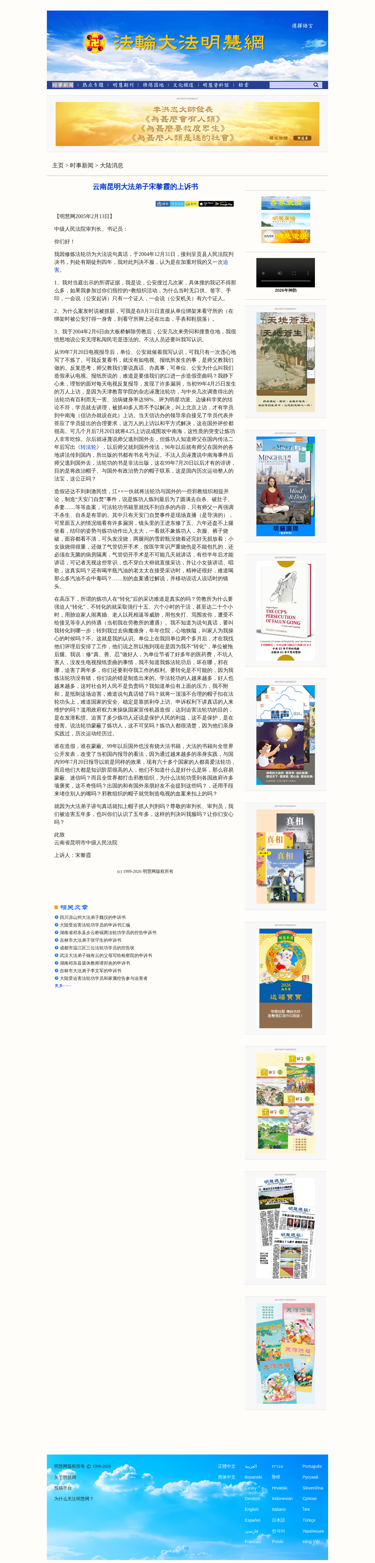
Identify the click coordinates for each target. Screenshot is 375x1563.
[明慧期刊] (123, 86)
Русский (310, 1477)
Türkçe (308, 1520)
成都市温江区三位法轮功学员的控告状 (97, 948)
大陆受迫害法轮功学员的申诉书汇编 (95, 925)
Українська (313, 1531)
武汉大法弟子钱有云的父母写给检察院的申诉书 (106, 955)
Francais (253, 1541)
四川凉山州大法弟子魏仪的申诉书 (93, 917)
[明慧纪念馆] (216, 86)
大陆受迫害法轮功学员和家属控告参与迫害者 (104, 978)
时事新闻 (81, 165)
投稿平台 (63, 1488)
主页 (58, 165)
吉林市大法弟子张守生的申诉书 (90, 940)
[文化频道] (183, 86)
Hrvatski (279, 1488)
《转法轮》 (88, 447)
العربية (251, 1466)
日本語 (278, 1520)
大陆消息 (111, 165)
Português (312, 1466)
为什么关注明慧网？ (74, 1498)
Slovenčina (312, 1488)
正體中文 (227, 1466)
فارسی (251, 1531)
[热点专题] (93, 86)
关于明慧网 (65, 1477)
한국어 (278, 1531)
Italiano (279, 1509)
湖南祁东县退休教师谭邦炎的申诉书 (95, 963)
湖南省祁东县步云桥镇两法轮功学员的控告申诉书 (108, 932)
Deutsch (252, 1498)
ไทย (306, 1509)
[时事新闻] (61, 86)
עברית (277, 1466)
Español (252, 1520)
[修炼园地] (153, 86)
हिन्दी (276, 1477)
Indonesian (282, 1498)
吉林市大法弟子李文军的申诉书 (90, 970)
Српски (309, 1498)
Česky (251, 1488)
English (252, 1509)
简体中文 (227, 1477)
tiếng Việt (311, 1541)
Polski (277, 1541)
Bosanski (253, 1477)
